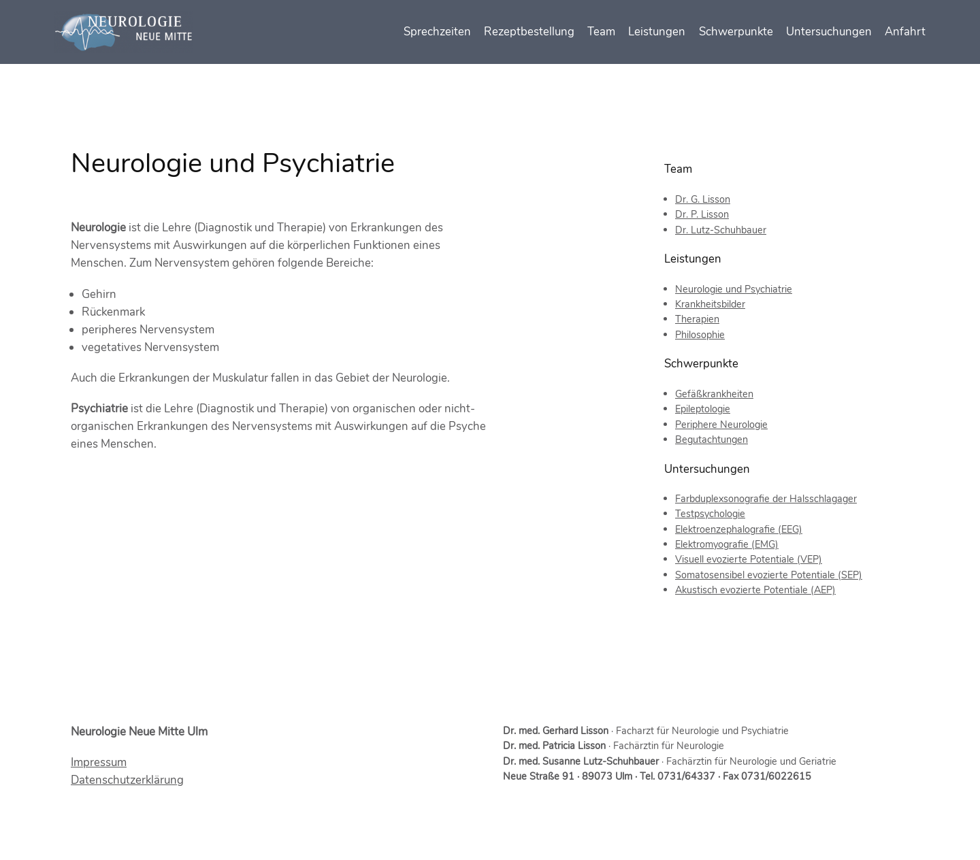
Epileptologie (702, 409)
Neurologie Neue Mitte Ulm (139, 732)
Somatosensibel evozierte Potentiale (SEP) (768, 575)
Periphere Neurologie (721, 424)
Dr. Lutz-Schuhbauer (720, 230)
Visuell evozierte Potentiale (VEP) (748, 559)
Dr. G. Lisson (702, 199)
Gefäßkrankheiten (714, 394)
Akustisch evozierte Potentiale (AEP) (755, 590)
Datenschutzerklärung (127, 780)
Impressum (99, 762)
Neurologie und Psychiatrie (733, 289)
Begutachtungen (711, 439)
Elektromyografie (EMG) (727, 544)
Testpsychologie (710, 513)
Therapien (697, 319)
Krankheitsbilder (710, 304)
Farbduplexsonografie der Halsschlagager (766, 499)
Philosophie (700, 335)
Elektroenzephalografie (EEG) (738, 529)
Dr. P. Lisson (702, 214)
